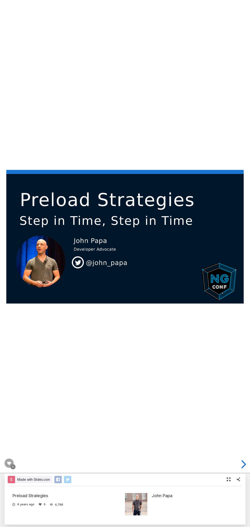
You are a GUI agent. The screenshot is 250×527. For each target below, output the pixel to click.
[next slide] (243, 464)
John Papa (162, 495)
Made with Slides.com (33, 479)
